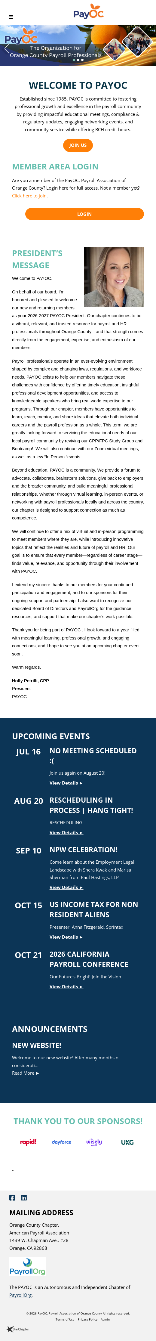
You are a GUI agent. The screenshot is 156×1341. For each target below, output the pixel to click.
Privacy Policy (87, 1319)
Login (84, 214)
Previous (4, 46)
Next (151, 46)
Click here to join (29, 196)
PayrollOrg (20, 1295)
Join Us (78, 145)
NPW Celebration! (84, 849)
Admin (105, 1319)
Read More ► (26, 1073)
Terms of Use (65, 1319)
